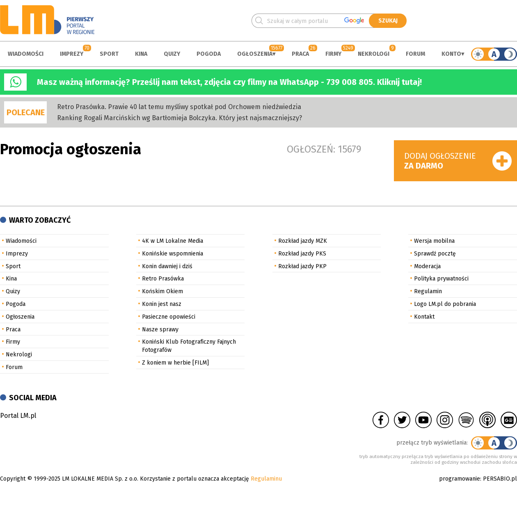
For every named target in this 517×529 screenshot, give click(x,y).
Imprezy (71, 53)
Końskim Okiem (162, 291)
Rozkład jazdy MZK (302, 240)
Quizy (172, 53)
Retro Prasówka (163, 278)
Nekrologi (373, 53)
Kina (141, 53)
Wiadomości (25, 53)
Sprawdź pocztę (435, 253)
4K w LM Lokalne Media (172, 240)
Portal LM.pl (18, 416)
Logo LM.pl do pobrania (445, 304)
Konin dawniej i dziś (167, 266)
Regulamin (428, 291)
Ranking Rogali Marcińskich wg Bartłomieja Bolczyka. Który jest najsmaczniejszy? (179, 118)
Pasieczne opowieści (168, 316)
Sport (109, 53)
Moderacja (427, 266)
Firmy (333, 53)
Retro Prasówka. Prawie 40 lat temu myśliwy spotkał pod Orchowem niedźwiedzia (179, 107)
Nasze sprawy (160, 329)
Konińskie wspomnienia (172, 253)
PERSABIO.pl (500, 478)
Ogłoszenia (254, 53)
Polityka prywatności (441, 278)
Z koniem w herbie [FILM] (175, 362)
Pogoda (209, 53)
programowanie (459, 478)
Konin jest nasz (161, 304)
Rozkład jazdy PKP (302, 266)
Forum (415, 53)
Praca (300, 53)
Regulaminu (266, 478)
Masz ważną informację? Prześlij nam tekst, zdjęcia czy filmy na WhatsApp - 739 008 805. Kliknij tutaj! (229, 82)
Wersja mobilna (434, 240)
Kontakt (424, 316)
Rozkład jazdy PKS (302, 253)
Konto (451, 53)
